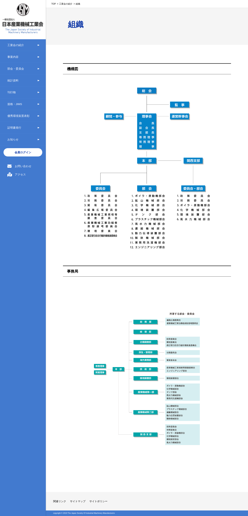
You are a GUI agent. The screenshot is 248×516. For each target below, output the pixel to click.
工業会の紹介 (15, 45)
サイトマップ (77, 501)
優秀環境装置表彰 (18, 115)
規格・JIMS (14, 104)
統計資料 (12, 80)
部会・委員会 (15, 68)
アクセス (20, 174)
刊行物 (11, 92)
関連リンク (59, 501)
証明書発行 (14, 127)
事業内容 (12, 56)
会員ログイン (23, 152)
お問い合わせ (23, 166)
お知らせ (12, 139)
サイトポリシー (98, 501)
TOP (53, 4)
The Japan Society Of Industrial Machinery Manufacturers (91, 513)
